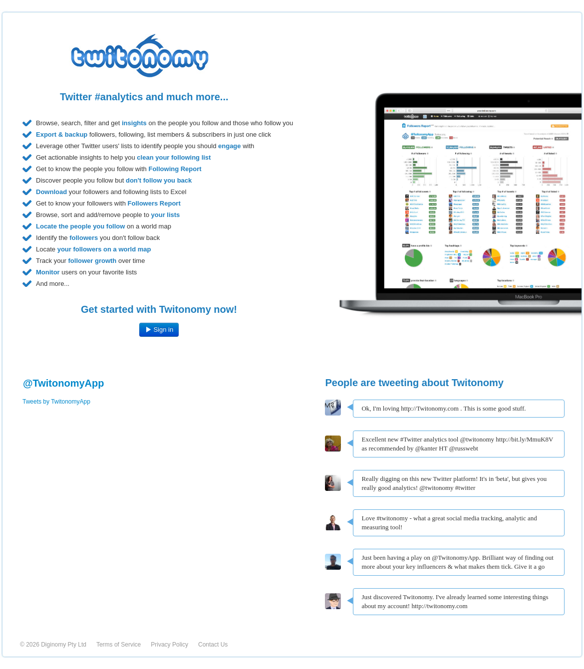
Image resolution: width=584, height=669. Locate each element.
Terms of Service (118, 644)
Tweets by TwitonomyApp (56, 401)
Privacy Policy (169, 644)
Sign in (159, 329)
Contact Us (213, 644)
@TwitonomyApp (63, 383)
